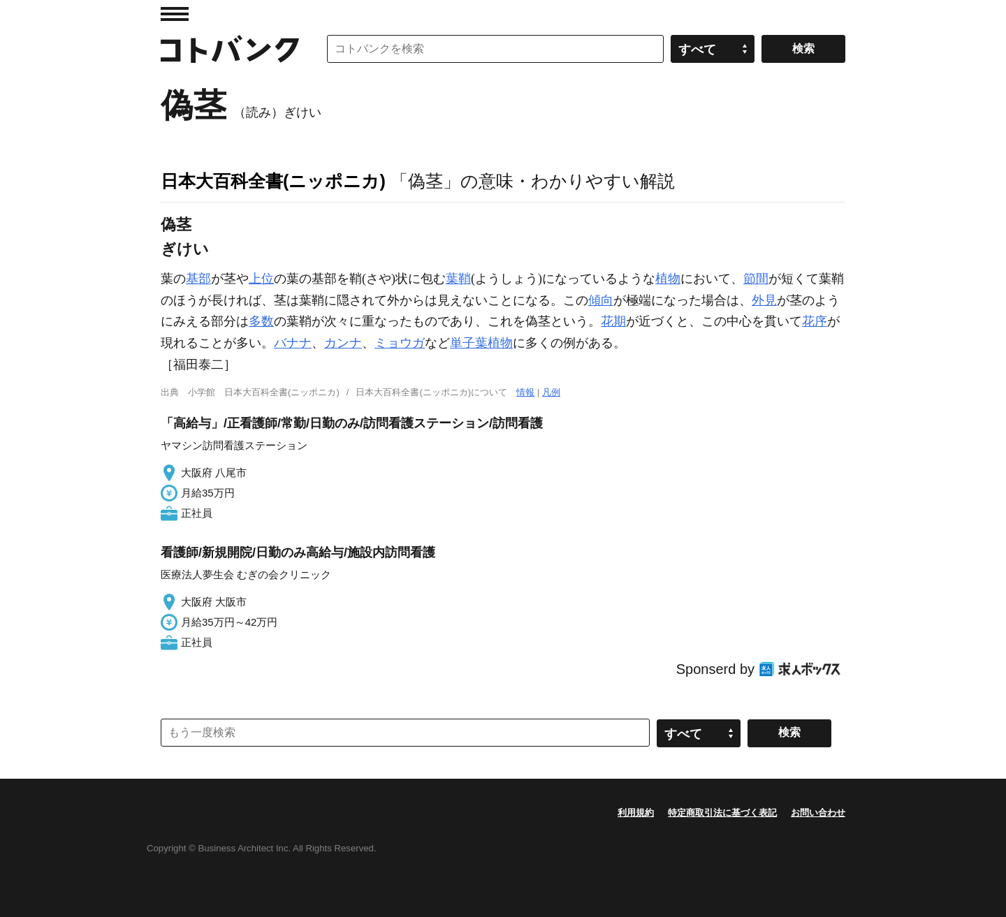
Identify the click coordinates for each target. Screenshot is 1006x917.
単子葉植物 (481, 343)
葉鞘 (458, 279)
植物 (667, 279)
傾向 (600, 300)
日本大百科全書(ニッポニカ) (273, 181)
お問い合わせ (818, 812)
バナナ (293, 343)
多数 (261, 321)
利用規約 (636, 812)
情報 (525, 392)
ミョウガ (399, 343)
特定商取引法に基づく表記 (722, 812)
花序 (814, 321)
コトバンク (230, 49)
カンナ (343, 343)
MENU (175, 14)
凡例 (551, 392)
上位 (261, 279)
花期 (613, 321)
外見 (764, 300)
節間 (755, 279)
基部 (198, 279)
